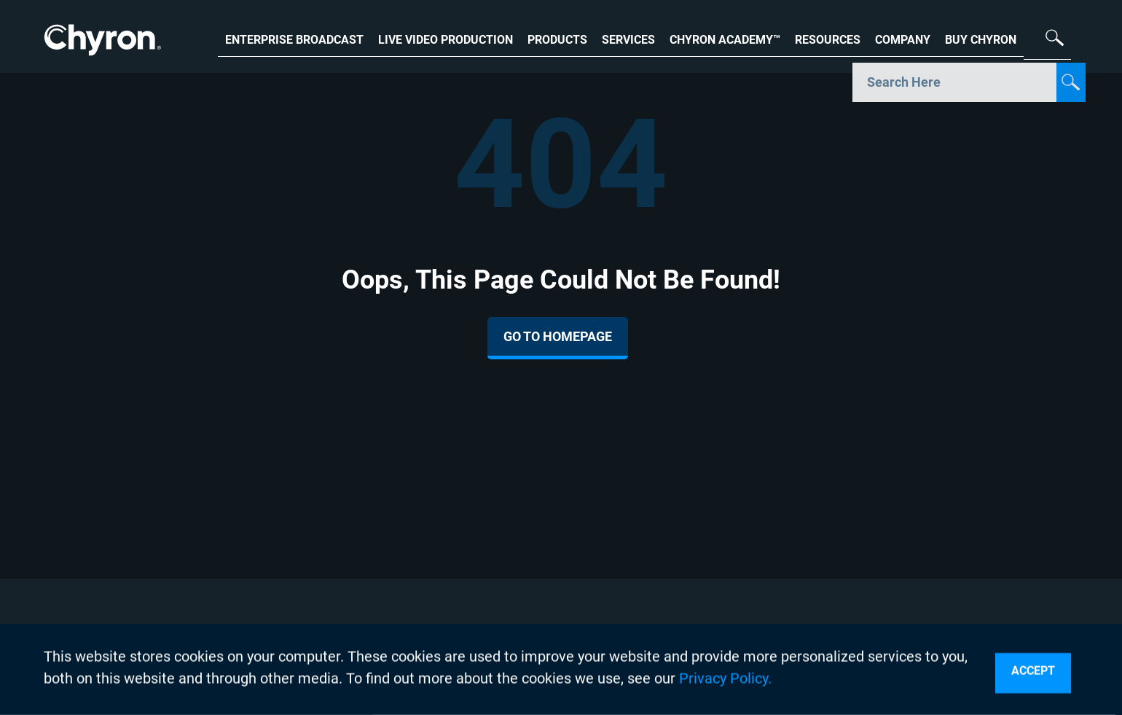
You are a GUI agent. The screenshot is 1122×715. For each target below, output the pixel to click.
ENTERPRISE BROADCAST (294, 38)
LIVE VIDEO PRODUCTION (445, 38)
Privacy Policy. (725, 678)
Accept (1033, 671)
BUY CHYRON (980, 38)
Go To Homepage (557, 336)
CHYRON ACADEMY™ (725, 38)
